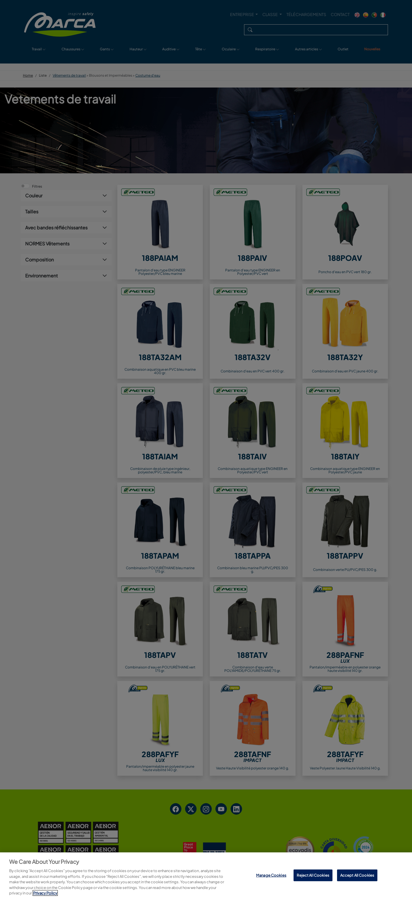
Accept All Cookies (357, 875)
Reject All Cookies (313, 875)
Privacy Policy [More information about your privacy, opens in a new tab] (45, 893)
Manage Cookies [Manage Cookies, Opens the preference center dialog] (271, 875)
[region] (206, 875)
